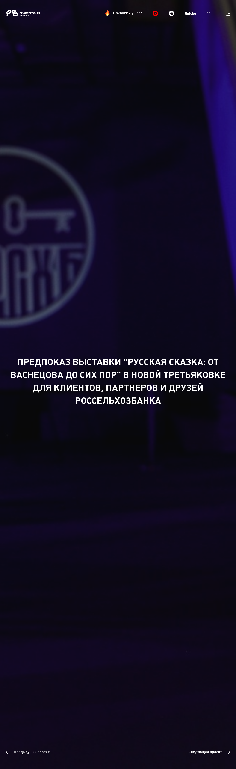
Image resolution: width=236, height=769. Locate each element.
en (208, 13)
